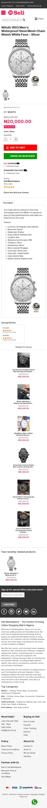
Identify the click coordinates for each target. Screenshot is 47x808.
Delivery (27, 732)
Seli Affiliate (6, 777)
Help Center (20, 6)
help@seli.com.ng (8, 730)
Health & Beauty (8, 702)
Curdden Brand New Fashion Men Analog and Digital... (23, 370)
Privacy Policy (7, 753)
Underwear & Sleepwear (11, 693)
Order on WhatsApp (22, 156)
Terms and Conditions (10, 749)
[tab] (8, 202)
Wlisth (12, 112)
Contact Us (28, 746)
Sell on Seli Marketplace (11, 767)
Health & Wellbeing (18, 704)
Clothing (12, 691)
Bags (24, 691)
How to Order (29, 721)
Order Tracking (30, 728)
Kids (15, 707)
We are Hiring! (29, 753)
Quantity (8, 135)
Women (4, 691)
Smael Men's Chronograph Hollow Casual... (23, 498)
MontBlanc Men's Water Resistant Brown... (23, 434)
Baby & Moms (23, 707)
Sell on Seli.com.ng (34, 6)
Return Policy (6, 746)
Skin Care (37, 702)
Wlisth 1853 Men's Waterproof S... (11, 574)
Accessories (32, 691)
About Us (27, 749)
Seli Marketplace (12, 181)
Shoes (19, 691)
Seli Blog (27, 756)
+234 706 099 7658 (9, 721)
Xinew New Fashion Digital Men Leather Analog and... (23, 466)
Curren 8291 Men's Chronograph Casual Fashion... (23, 530)
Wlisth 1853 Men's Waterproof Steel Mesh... (23, 402)
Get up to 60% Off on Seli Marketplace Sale (17, 2)
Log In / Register (7, 6)
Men (3, 696)
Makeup (29, 702)
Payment (27, 725)
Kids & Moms (6, 707)
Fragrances (20, 702)
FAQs (26, 735)
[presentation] (8, 202)
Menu (3, 13)
